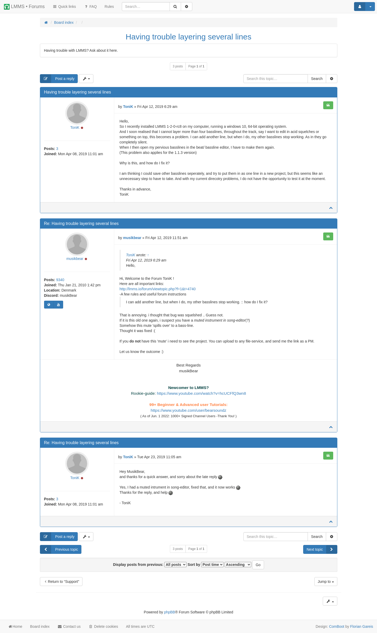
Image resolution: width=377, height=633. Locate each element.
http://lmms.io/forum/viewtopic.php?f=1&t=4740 (157, 289)
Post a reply (57, 78)
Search (316, 79)
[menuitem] (109, 6)
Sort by (206, 564)
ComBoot (336, 626)
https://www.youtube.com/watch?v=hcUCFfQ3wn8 (201, 393)
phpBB (169, 612)
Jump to (326, 581)
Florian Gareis (361, 626)
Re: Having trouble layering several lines (81, 223)
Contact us (69, 626)
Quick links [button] (64, 6)
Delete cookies (103, 626)
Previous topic (59, 549)
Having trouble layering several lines (189, 36)
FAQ (90, 6)
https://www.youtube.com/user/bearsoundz (188, 410)
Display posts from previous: (150, 564)
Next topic (322, 549)
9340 (60, 280)
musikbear (75, 259)
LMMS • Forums (24, 7)
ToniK (74, 127)
